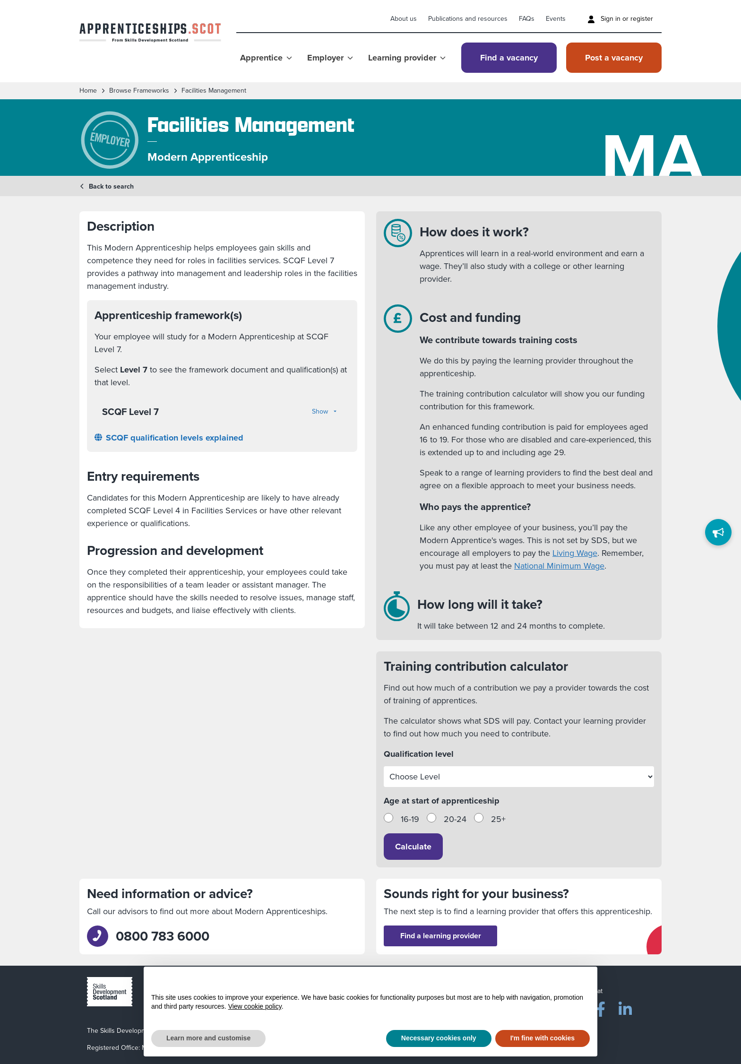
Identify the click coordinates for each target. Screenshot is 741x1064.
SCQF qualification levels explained (169, 438)
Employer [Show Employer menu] (330, 58)
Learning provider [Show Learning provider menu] (407, 58)
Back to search (106, 186)
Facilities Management (213, 90)
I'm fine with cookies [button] (542, 1038)
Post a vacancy (614, 58)
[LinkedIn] (625, 1007)
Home (88, 90)
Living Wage (574, 553)
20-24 (455, 819)
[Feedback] (718, 532)
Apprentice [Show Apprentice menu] (266, 58)
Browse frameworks (139, 90)
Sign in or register (620, 19)
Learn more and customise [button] (208, 1038)
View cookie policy (255, 1006)
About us (403, 19)
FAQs (526, 19)
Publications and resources (468, 19)
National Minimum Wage (559, 566)
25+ (498, 819)
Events (556, 19)
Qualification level (419, 754)
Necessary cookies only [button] (438, 1038)
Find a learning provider (440, 935)
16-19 (410, 819)
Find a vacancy (509, 58)
